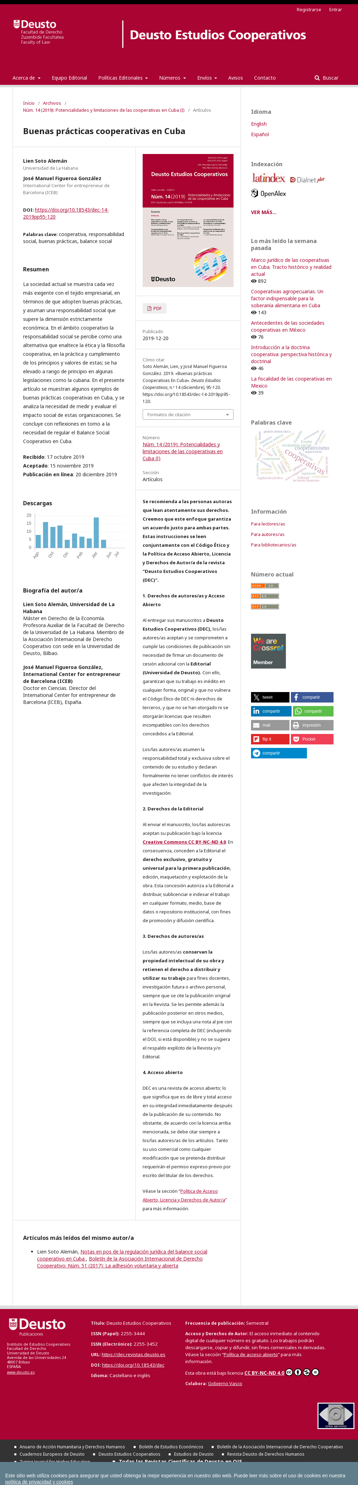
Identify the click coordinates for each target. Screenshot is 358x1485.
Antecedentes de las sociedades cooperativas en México (287, 326)
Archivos (52, 103)
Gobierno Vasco (225, 1383)
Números (170, 77)
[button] (270, 697)
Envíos (205, 77)
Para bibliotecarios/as (273, 545)
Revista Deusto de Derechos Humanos (266, 1454)
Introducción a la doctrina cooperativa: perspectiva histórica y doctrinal (291, 354)
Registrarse (309, 9)
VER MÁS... (264, 212)
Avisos (235, 77)
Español (260, 134)
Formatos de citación (169, 414)
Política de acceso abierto (251, 1354)
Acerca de (24, 77)
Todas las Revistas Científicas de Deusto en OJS (180, 1461)
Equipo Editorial (69, 77)
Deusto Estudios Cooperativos (129, 1454)
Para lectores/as (268, 524)
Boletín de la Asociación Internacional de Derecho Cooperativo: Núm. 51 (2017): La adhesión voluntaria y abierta (120, 1262)
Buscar (329, 77)
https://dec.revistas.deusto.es (133, 1354)
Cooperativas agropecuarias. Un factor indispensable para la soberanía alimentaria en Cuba (287, 298)
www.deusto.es (21, 1372)
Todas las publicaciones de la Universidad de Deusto (102, 1468)
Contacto (265, 77)
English (259, 123)
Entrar (335, 9)
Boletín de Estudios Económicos (171, 1447)
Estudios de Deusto (194, 1454)
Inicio (29, 103)
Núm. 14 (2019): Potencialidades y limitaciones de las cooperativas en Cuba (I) (104, 110)
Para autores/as (268, 534)
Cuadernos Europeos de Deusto (52, 1454)
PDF (157, 308)
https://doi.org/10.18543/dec (133, 1365)
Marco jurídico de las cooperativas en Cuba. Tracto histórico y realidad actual (291, 267)
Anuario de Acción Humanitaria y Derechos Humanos (72, 1447)
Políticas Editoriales (121, 77)
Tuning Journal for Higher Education (55, 1462)
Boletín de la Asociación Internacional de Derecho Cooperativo (280, 1447)
